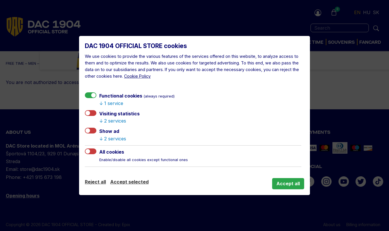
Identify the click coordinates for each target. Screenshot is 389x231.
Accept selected (129, 182)
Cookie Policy (137, 76)
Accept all (288, 183)
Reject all (95, 182)
